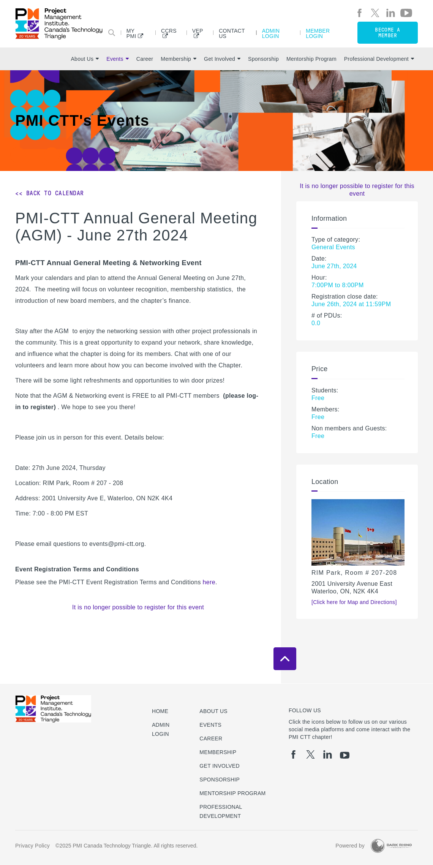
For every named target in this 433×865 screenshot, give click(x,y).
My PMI (131, 33)
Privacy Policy (32, 846)
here (209, 582)
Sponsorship (263, 59)
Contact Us (232, 33)
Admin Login (271, 33)
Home (160, 711)
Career (144, 59)
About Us (85, 59)
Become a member (387, 32)
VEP (197, 31)
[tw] (375, 13)
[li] (391, 13)
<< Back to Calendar (49, 193)
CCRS (169, 31)
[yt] (406, 13)
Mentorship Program (311, 59)
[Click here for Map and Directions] (354, 602)
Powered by (350, 846)
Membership (178, 59)
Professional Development (379, 59)
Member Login (318, 33)
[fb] (359, 13)
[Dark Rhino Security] (391, 846)
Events (117, 59)
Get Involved (222, 59)
